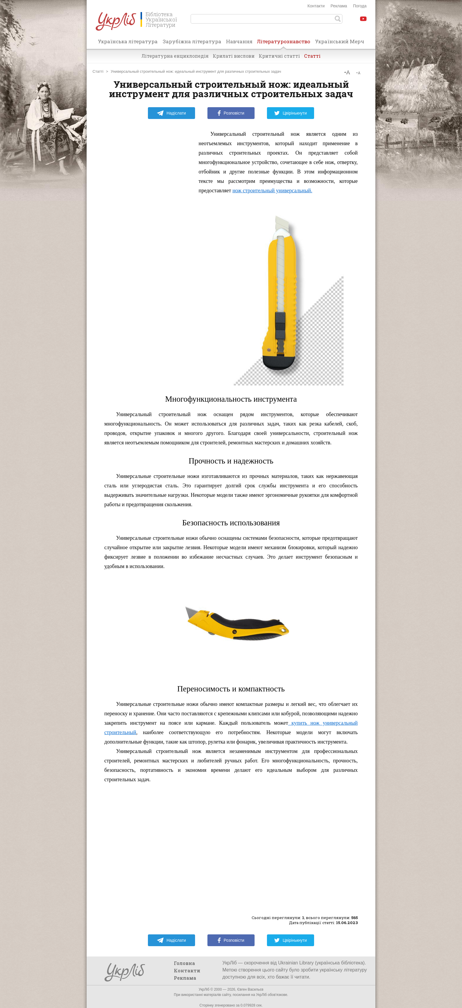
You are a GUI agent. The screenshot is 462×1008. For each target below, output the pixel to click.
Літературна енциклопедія (175, 56)
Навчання (239, 41)
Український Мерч (339, 41)
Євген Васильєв (250, 989)
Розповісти (231, 113)
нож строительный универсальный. (272, 190)
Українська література (128, 41)
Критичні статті (279, 56)
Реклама (339, 6)
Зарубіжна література (192, 41)
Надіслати (171, 113)
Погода (360, 6)
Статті (312, 56)
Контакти (316, 6)
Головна (184, 963)
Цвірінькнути (290, 113)
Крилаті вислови (234, 56)
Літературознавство (283, 43)
